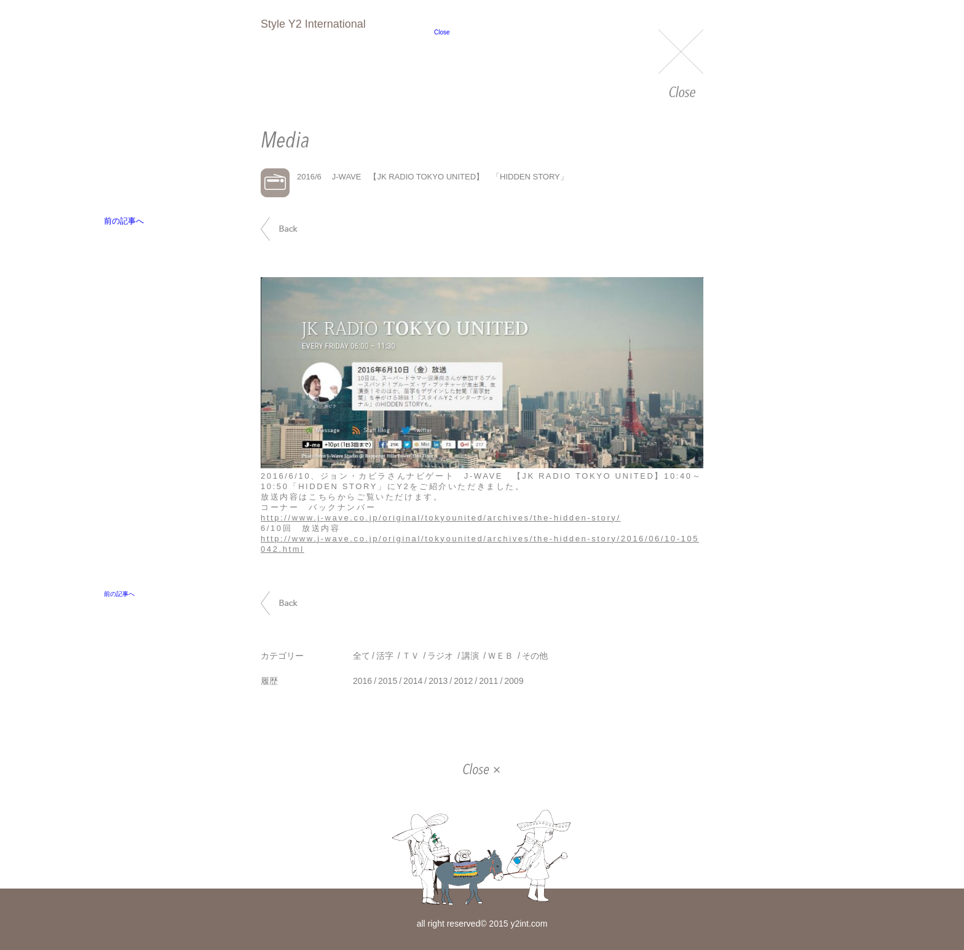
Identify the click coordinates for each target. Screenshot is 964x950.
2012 (463, 681)
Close (680, 64)
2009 (513, 681)
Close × (482, 770)
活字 (384, 656)
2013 (438, 681)
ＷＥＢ (500, 656)
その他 (535, 656)
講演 (470, 656)
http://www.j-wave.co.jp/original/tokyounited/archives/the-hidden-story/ (441, 517)
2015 (387, 681)
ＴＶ (410, 656)
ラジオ (440, 656)
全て (361, 656)
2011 (488, 681)
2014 (412, 681)
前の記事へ (293, 229)
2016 (362, 681)
